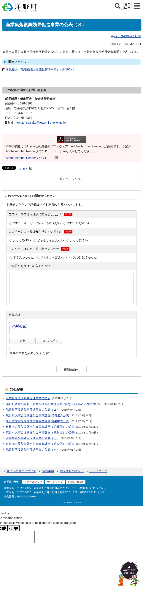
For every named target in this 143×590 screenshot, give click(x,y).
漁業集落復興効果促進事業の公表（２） (32, 409)
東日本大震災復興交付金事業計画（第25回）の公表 (40, 426)
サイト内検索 (118, 6)
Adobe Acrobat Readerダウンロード (32, 157)
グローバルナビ (137, 6)
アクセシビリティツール (127, 6)
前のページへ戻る (71, 178)
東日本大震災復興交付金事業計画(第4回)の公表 (37, 421)
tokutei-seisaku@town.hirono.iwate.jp (41, 122)
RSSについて (98, 471)
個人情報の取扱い (72, 471)
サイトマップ (55, 481)
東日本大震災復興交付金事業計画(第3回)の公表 (37, 415)
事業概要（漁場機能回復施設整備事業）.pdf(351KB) (40, 69)
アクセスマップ (33, 481)
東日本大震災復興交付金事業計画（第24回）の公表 (40, 432)
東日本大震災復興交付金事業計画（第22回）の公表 (40, 443)
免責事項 (48, 471)
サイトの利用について (21, 471)
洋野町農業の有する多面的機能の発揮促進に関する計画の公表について (53, 404)
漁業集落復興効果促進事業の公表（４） (32, 449)
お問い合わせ (75, 481)
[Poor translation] (14, 528)
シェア (25, 168)
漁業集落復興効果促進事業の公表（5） (32, 438)
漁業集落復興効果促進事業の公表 (28, 398)
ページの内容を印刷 (126, 36)
